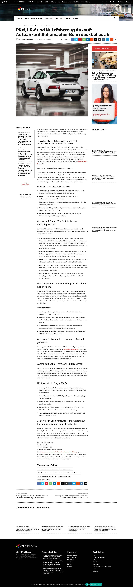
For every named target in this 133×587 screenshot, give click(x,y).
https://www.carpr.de (25, 196)
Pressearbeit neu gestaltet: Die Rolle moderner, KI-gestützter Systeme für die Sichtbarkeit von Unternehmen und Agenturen (25, 155)
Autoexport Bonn (58, 472)
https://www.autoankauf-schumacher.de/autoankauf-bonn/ (59, 452)
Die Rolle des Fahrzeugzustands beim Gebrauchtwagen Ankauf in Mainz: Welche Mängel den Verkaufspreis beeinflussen (52, 528)
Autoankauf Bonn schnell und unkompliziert (48, 469)
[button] (114, 18)
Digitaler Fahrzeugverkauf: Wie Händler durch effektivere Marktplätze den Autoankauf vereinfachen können (104, 76)
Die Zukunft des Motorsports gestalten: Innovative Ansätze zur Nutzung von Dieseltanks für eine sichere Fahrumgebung (79, 528)
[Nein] (131, 584)
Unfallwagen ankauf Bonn (64, 476)
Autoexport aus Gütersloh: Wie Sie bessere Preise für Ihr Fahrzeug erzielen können (32, 497)
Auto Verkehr (50, 25)
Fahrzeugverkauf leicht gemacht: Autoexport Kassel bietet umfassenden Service (71, 497)
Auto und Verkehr (41, 25)
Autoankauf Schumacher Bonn (45, 472)
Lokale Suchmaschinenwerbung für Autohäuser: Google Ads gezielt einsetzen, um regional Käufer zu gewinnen (104, 204)
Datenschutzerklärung (95, 584)
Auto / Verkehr (20, 25)
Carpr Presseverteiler (27, 39)
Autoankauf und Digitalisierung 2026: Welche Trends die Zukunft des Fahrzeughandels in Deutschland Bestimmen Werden (24, 139)
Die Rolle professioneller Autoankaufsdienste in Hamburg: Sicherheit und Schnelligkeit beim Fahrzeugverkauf (104, 151)
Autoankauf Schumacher (66, 469)
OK (87, 584)
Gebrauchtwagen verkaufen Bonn (72, 472)
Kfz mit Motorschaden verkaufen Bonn (47, 476)
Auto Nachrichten (30, 25)
